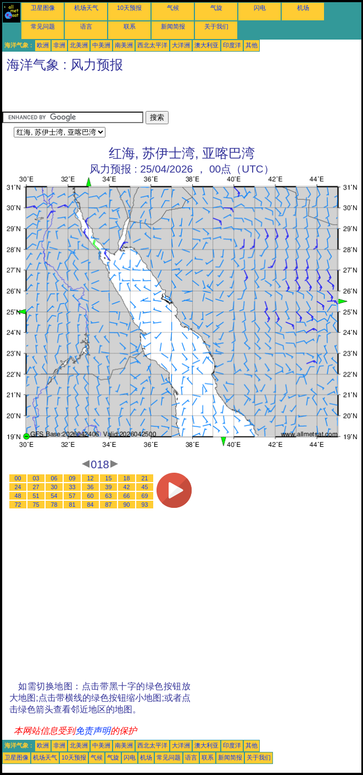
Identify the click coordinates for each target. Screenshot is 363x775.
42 (127, 487)
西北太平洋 (152, 45)
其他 (251, 45)
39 (108, 487)
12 (90, 478)
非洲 (59, 45)
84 (90, 504)
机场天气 (86, 7)
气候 (173, 7)
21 (145, 478)
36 (90, 487)
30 (54, 487)
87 (108, 504)
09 (72, 478)
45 (145, 487)
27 (36, 487)
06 (54, 478)
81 (72, 504)
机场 (303, 7)
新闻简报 (173, 26)
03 (36, 478)
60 (90, 495)
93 (145, 504)
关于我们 (216, 26)
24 (18, 487)
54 (54, 495)
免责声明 (92, 730)
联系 (130, 26)
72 (18, 504)
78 (54, 504)
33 (72, 487)
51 (36, 495)
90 (127, 504)
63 (108, 495)
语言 (86, 26)
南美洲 (124, 45)
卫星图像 (43, 7)
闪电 (260, 7)
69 (145, 495)
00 (18, 478)
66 (127, 495)
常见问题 (43, 26)
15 (108, 478)
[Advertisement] (130, 94)
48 (18, 495)
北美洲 (79, 45)
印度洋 (232, 45)
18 (127, 478)
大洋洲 (181, 45)
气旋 (216, 7)
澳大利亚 (206, 45)
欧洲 (43, 45)
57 (72, 495)
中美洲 (101, 45)
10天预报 (129, 7)
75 (36, 504)
